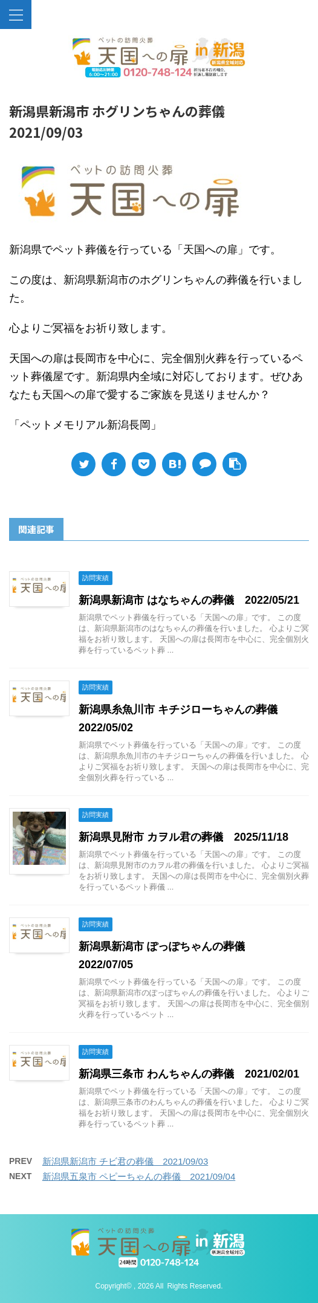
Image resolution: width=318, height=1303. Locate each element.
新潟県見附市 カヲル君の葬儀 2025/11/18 (183, 837)
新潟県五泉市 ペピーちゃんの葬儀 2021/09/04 (138, 1176)
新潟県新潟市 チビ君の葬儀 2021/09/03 (125, 1161)
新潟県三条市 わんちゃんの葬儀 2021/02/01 (189, 1074)
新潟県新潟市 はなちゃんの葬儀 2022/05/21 (189, 600)
